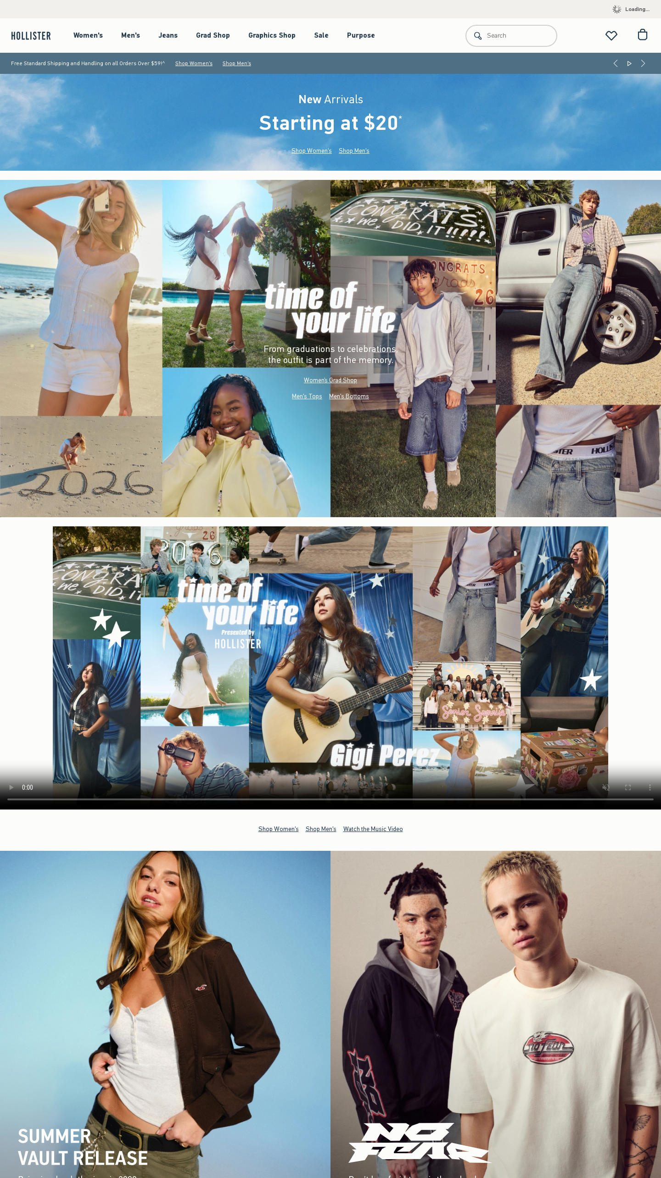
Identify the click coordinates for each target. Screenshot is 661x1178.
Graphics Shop (272, 35)
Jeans (168, 35)
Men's (130, 35)
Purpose (361, 35)
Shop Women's (194, 63)
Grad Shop (213, 35)
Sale (321, 35)
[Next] (643, 63)
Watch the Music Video (373, 829)
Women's (88, 35)
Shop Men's (237, 63)
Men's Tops (307, 396)
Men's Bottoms (349, 396)
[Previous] (615, 63)
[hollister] (35, 35)
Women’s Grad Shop (330, 380)
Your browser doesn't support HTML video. (330, 668)
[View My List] (611, 35)
